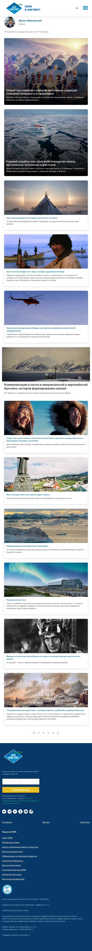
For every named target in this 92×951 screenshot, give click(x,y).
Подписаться (21, 789)
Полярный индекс (11, 842)
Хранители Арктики (11, 874)
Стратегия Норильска (12, 860)
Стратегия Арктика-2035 (14, 870)
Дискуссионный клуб (12, 851)
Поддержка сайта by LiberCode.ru (16, 935)
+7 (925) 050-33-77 (25, 929)
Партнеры (85, 822)
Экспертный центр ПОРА (18, 910)
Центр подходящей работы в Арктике (20, 847)
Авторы (46, 822)
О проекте (7, 822)
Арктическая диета (11, 865)
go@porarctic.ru (42, 905)
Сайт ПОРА (7, 838)
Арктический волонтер (13, 879)
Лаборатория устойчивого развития (19, 856)
